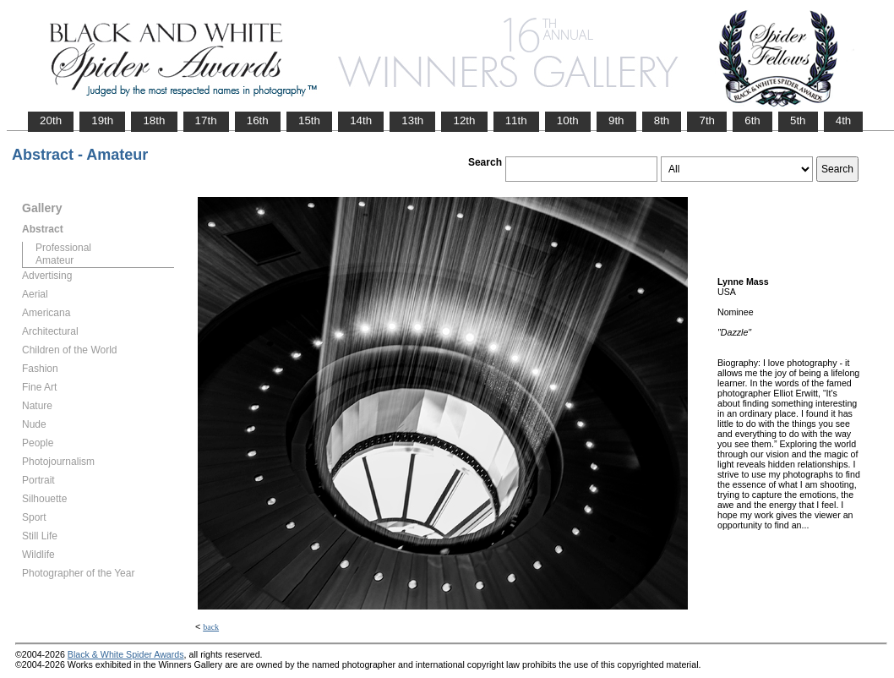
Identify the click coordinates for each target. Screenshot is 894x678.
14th (361, 120)
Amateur (54, 260)
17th (206, 120)
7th (707, 120)
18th (154, 120)
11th (516, 120)
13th (412, 120)
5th (798, 120)
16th (257, 120)
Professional (63, 248)
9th (616, 120)
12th (464, 120)
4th (843, 120)
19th (102, 120)
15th (309, 120)
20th (50, 120)
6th (752, 120)
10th (568, 120)
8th (662, 120)
